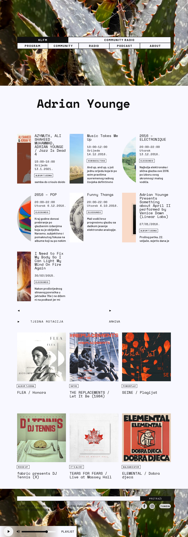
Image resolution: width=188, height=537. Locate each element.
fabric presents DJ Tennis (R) (37, 475)
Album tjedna (44, 175)
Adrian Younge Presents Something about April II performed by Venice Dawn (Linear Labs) (155, 205)
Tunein (165, 506)
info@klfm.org (40, 509)
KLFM (42, 40)
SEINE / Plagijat (139, 392)
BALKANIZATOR (131, 467)
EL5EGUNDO (146, 161)
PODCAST (124, 45)
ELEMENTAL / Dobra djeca (141, 475)
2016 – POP (46, 194)
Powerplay (129, 386)
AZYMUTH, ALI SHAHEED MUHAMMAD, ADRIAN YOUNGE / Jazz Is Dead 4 (50, 145)
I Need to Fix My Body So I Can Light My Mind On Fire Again (49, 261)
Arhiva (114, 321)
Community (63, 45)
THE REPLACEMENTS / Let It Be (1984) (89, 394)
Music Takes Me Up (102, 137)
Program (33, 45)
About (155, 45)
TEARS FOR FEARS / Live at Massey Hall (91, 475)
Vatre (74, 386)
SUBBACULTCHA (96, 161)
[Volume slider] (39, 531)
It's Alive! (76, 467)
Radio (94, 45)
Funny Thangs (100, 194)
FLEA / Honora (31, 392)
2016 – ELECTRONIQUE (153, 137)
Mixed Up (23, 467)
